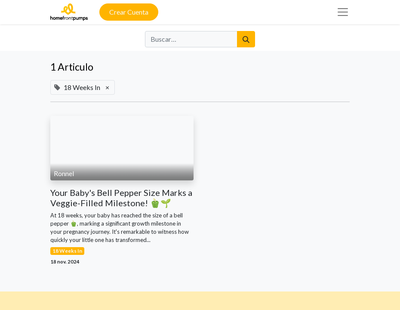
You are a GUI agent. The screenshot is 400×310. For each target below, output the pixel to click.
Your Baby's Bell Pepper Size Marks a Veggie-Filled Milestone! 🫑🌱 (121, 197)
